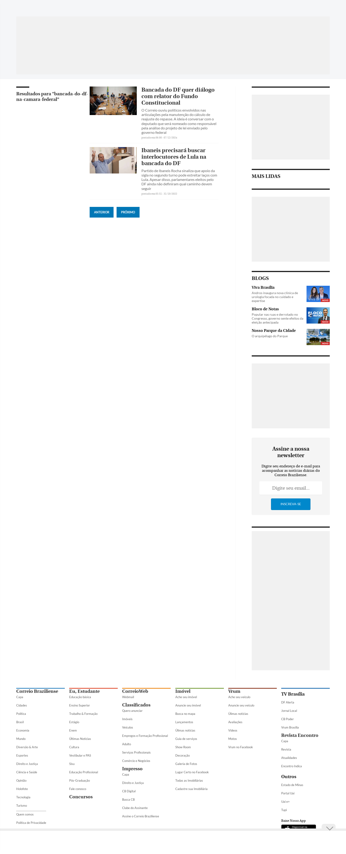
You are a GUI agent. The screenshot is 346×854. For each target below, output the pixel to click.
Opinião (21, 780)
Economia (22, 730)
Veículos (127, 727)
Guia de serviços (186, 739)
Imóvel (182, 691)
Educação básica (80, 697)
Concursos (81, 796)
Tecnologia (23, 797)
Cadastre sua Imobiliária (191, 789)
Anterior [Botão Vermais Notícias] (101, 212)
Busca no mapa (185, 714)
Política (21, 714)
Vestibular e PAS (80, 755)
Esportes (22, 755)
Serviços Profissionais (136, 752)
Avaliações (235, 722)
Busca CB (128, 799)
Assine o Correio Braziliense (140, 816)
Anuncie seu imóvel (188, 705)
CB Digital (129, 791)
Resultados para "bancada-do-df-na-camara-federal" (52, 96)
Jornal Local (289, 711)
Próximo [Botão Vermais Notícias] (128, 212)
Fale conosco (77, 789)
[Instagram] (300, 8)
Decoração (182, 755)
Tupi (284, 810)
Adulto (126, 744)
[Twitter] (291, 8)
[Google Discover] (318, 6)
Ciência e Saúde (26, 772)
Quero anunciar (132, 711)
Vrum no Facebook (240, 747)
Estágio (74, 722)
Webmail (128, 697)
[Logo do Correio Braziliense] (81, 5)
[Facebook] (283, 8)
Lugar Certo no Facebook (192, 772)
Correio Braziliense (37, 691)
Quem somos (25, 814)
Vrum (234, 691)
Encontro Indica (291, 766)
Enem (73, 730)
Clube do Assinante (135, 808)
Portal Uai (287, 793)
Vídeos (232, 730)
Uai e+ (285, 801)
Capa (19, 697)
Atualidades (289, 758)
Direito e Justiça (27, 764)
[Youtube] (309, 8)
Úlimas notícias (185, 730)
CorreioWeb (135, 691)
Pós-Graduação (79, 780)
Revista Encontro (299, 735)
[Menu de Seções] (25, 6)
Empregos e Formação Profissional (145, 736)
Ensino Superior (79, 705)
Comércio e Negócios (136, 761)
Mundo (21, 739)
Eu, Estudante (84, 691)
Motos (232, 739)
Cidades (21, 705)
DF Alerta (287, 702)
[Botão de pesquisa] (38, 6)
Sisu (72, 764)
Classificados (136, 705)
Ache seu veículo (239, 697)
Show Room (183, 747)
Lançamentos (184, 722)
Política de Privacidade (31, 823)
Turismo (21, 805)
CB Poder (287, 719)
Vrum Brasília (290, 727)
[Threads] (326, 8)
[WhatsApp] (274, 8)
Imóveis (127, 719)
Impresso (132, 768)
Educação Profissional (83, 772)
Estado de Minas (292, 785)
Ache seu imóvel (186, 697)
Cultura (74, 747)
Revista (286, 749)
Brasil (20, 722)
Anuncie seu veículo (241, 705)
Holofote (22, 789)
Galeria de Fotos (186, 764)
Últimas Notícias (80, 739)
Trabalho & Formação (83, 714)
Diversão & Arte (27, 747)
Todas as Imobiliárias (189, 780)
